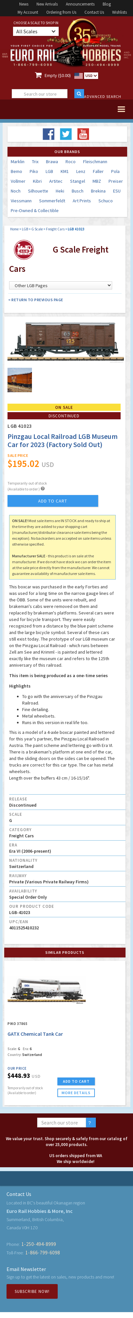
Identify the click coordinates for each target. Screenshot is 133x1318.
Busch (77, 191)
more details (76, 1092)
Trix (35, 161)
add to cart (52, 501)
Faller (98, 171)
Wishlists (119, 12)
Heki (60, 191)
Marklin (17, 161)
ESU (117, 191)
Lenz (80, 171)
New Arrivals (47, 4)
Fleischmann (95, 161)
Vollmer (18, 181)
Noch (16, 191)
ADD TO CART (76, 1081)
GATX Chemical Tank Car (35, 1034)
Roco (71, 161)
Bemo (16, 171)
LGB (49, 171)
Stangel (77, 181)
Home (14, 229)
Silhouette (38, 191)
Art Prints (82, 201)
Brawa (52, 161)
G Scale (37, 229)
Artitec (56, 181)
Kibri (37, 181)
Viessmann (21, 201)
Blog (107, 4)
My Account (28, 12)
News (23, 4)
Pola (115, 171)
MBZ (97, 181)
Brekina (98, 191)
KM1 (65, 171)
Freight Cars (55, 229)
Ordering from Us (61, 12)
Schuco (105, 201)
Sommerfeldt (52, 201)
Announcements (80, 4)
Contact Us (94, 12)
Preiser (116, 181)
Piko (34, 171)
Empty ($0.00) (58, 75)
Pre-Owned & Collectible (35, 210)
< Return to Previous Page (35, 299)
